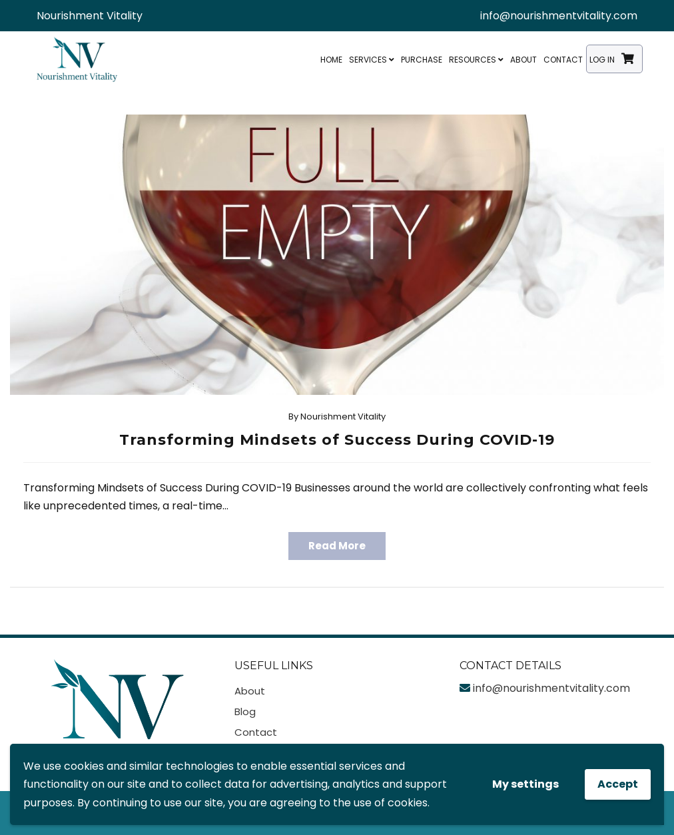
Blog (245, 711)
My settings (525, 784)
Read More (337, 546)
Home (331, 59)
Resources (476, 59)
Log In (602, 59)
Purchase (421, 59)
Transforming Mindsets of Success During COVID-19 (337, 440)
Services (371, 59)
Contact (563, 59)
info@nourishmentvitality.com (558, 15)
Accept (617, 784)
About (523, 59)
